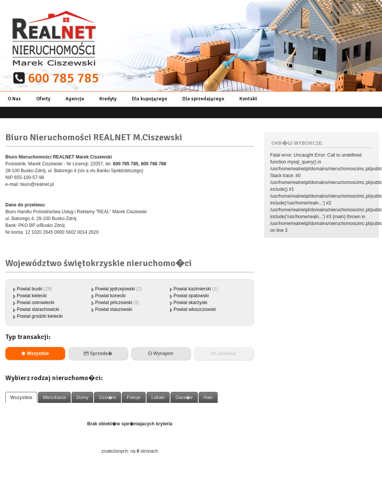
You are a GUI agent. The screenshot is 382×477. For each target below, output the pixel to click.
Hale (208, 397)
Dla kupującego (149, 99)
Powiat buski (29, 289)
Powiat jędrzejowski (115, 289)
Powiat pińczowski (114, 302)
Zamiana (223, 353)
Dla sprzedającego (203, 99)
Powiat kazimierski (192, 289)
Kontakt (248, 99)
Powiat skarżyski (190, 302)
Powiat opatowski (191, 295)
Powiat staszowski (113, 309)
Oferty (43, 99)
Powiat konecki (110, 295)
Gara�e (184, 397)
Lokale (158, 397)
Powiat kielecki (32, 295)
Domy (82, 397)
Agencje (74, 99)
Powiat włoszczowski (194, 309)
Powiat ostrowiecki (35, 302)
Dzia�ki (107, 397)
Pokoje (134, 397)
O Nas (14, 99)
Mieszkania (54, 397)
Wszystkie (35, 353)
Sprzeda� (98, 353)
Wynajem (160, 353)
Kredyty (107, 99)
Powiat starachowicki (38, 309)
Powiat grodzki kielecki (40, 316)
